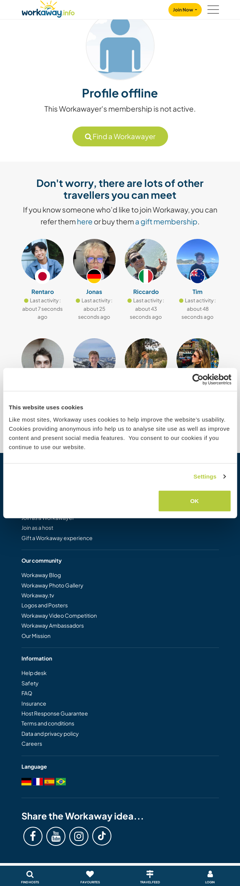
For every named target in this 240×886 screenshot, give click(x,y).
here (85, 221)
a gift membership (166, 221)
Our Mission (36, 635)
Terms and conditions (47, 723)
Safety (30, 683)
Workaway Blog (41, 574)
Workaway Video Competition (59, 615)
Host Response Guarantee (54, 713)
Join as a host (37, 527)
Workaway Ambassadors (52, 625)
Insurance (33, 703)
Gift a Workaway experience (57, 537)
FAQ (26, 693)
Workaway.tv (37, 595)
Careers (31, 743)
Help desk (34, 672)
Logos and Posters (44, 605)
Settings (205, 476)
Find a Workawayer (120, 136)
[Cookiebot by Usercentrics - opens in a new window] (197, 379)
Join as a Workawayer (47, 517)
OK (194, 500)
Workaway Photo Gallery (52, 585)
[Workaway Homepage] (48, 7)
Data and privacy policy (50, 733)
